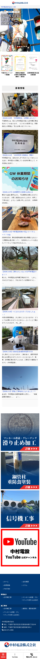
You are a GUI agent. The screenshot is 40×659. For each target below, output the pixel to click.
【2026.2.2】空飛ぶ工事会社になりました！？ (19, 391)
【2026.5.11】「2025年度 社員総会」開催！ (18, 155)
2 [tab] (16, 46)
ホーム (6, 582)
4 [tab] (21, 46)
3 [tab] (19, 46)
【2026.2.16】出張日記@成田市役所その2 (17, 351)
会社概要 (26, 582)
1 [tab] (14, 46)
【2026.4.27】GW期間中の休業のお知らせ (17, 192)
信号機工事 (8, 597)
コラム (25, 585)
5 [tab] (23, 46)
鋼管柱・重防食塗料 (29, 608)
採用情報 (7, 585)
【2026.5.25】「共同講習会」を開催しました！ (19, 118)
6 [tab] (25, 46)
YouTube (7, 589)
